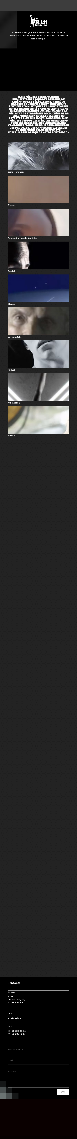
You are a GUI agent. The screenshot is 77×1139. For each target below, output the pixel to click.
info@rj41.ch (14, 1018)
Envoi (63, 1092)
